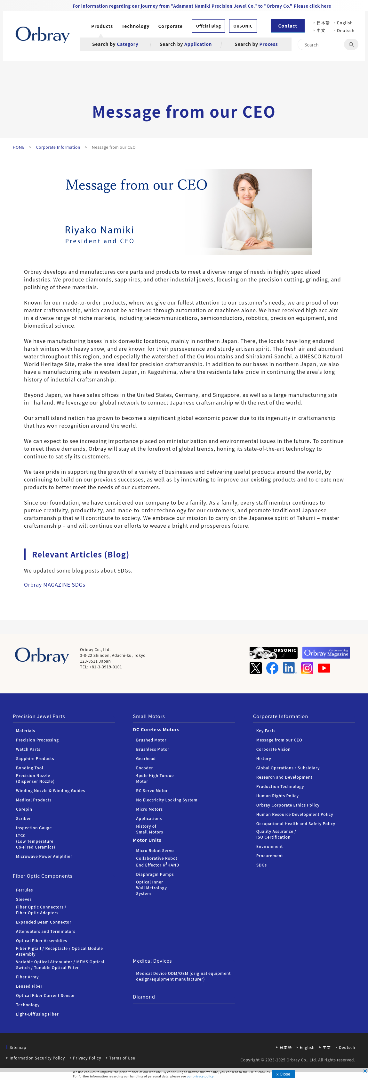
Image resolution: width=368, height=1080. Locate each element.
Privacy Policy (87, 1057)
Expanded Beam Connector (43, 922)
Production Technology (280, 786)
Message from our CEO (279, 739)
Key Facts (266, 730)
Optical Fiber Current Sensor (45, 995)
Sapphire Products (35, 758)
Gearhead (146, 758)
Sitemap (18, 1047)
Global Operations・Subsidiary (288, 767)
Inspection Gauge (34, 827)
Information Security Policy (37, 1057)
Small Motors (149, 716)
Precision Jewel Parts (39, 716)
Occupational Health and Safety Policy (295, 823)
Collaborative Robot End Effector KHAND (157, 861)
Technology (135, 26)
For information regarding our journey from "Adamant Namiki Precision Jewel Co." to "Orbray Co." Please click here (202, 6)
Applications (149, 818)
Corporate (170, 26)
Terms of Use (122, 1057)
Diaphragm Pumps (155, 874)
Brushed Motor (151, 739)
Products (102, 26)
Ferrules (24, 889)
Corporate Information (280, 716)
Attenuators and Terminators (45, 931)
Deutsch (346, 30)
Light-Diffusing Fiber (37, 1014)
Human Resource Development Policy (294, 814)
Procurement (269, 855)
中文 (323, 30)
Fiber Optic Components (43, 875)
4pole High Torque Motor (155, 778)
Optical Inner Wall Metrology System (151, 887)
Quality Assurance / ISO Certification (276, 834)
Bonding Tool (29, 767)
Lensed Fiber (29, 986)
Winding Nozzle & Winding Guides (50, 790)
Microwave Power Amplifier (44, 856)
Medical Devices (152, 960)
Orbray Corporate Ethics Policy (288, 805)
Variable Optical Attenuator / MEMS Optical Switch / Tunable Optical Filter (60, 964)
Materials (25, 730)
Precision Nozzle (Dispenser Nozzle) (35, 778)
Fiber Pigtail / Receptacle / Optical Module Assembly (59, 951)
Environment (269, 846)
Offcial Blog (208, 26)
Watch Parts (28, 749)
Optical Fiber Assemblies (41, 940)
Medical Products (34, 799)
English (345, 23)
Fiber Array (27, 976)
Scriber (23, 818)
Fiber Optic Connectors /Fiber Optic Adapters (41, 909)
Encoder (144, 767)
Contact (287, 25)
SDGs (261, 864)
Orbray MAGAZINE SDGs (54, 584)
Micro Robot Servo (155, 850)
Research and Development (284, 777)
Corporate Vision (273, 749)
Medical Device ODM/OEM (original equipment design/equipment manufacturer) (183, 976)
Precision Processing (37, 739)
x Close (283, 1074)
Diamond (144, 996)
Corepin (24, 809)
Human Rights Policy (277, 795)
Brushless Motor (152, 749)
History (263, 758)
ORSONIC (242, 26)
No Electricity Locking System (166, 799)
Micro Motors (149, 809)
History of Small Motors (149, 828)
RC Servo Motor (152, 790)
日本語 (323, 23)
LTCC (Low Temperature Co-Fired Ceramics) (35, 841)
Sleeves (24, 899)
